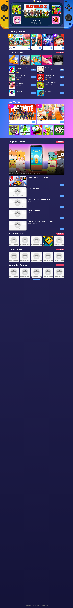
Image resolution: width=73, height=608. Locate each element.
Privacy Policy (36, 605)
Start (36, 23)
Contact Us (28, 605)
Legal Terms (45, 605)
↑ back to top (36, 279)
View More (60, 52)
